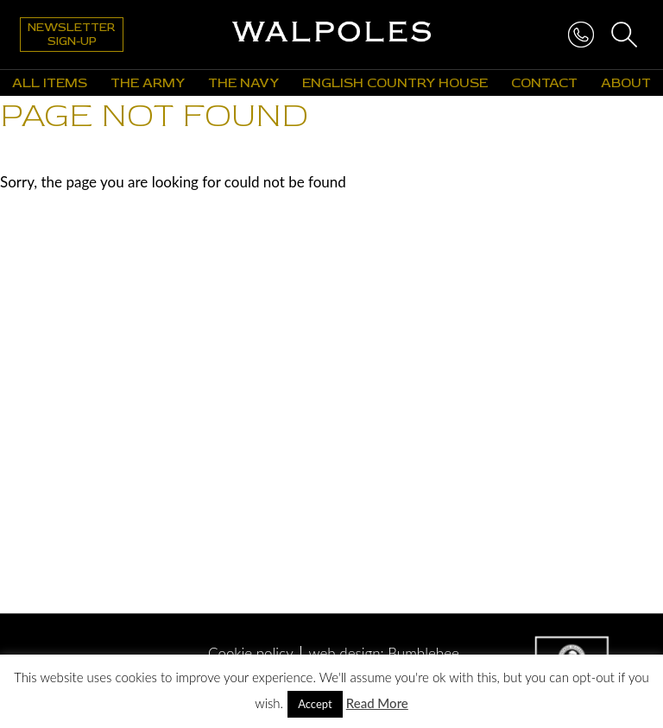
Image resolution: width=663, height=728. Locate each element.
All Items (49, 83)
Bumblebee (423, 653)
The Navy (243, 83)
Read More (377, 703)
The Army (147, 83)
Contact (544, 83)
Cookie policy (251, 653)
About (626, 83)
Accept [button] (315, 704)
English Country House (395, 83)
